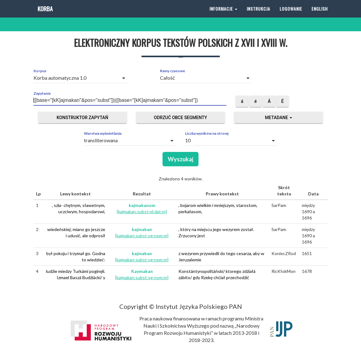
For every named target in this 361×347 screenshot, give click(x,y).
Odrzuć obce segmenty (180, 117)
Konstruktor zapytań (82, 117)
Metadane (278, 117)
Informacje (223, 15)
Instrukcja (258, 15)
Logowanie (291, 15)
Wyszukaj (180, 159)
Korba (45, 15)
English (320, 15)
